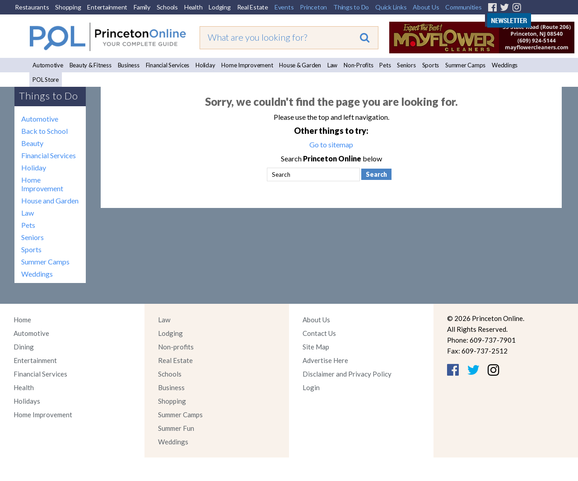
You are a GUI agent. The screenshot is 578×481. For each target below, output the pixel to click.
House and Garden (50, 200)
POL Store (46, 79)
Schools (167, 7)
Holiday (205, 65)
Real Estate (252, 7)
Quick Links (390, 7)
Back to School (44, 131)
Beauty (32, 143)
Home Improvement (247, 65)
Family (142, 7)
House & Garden (300, 65)
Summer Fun (176, 428)
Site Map (316, 347)
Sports (430, 65)
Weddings (504, 65)
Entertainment (107, 7)
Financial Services (168, 65)
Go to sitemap (331, 144)
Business (129, 65)
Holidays (27, 401)
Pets (385, 65)
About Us (426, 7)
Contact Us (319, 333)
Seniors (406, 65)
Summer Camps (465, 65)
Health (193, 7)
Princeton (313, 7)
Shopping (68, 7)
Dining (24, 347)
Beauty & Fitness (91, 65)
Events (284, 7)
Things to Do (351, 7)
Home (22, 320)
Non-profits (176, 347)
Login (311, 387)
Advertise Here (325, 360)
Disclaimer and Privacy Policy (347, 374)
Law (332, 65)
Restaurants (32, 7)
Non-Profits (358, 65)
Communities (463, 7)
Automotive (48, 65)
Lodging (219, 7)
